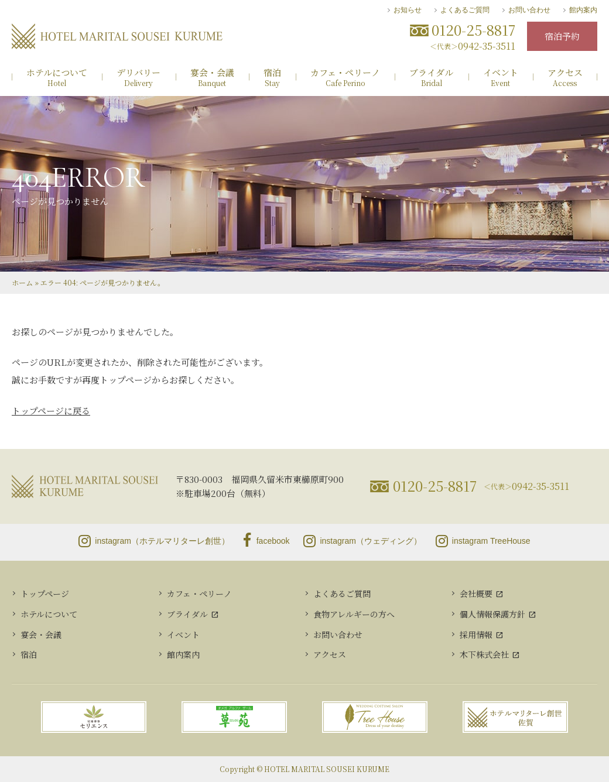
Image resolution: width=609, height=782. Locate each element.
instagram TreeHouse (483, 541)
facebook (267, 541)
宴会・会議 (40, 634)
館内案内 (583, 10)
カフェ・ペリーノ (199, 593)
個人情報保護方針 (492, 614)
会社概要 (476, 593)
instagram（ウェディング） (362, 541)
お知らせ (408, 10)
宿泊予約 (562, 36)
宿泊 (28, 654)
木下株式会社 (484, 654)
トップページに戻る (51, 410)
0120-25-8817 (435, 485)
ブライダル (187, 614)
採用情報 (476, 634)
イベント (183, 634)
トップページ (44, 593)
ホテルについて (48, 614)
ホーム (22, 282)
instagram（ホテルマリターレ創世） (153, 541)
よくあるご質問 (465, 10)
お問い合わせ (529, 10)
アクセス (329, 654)
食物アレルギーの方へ (354, 614)
